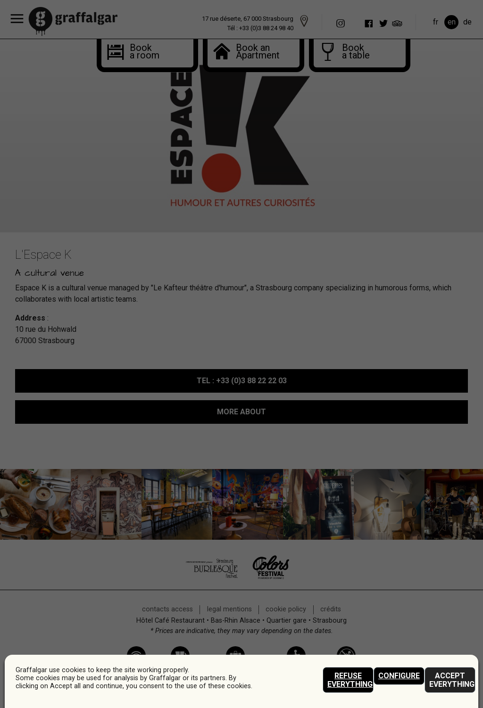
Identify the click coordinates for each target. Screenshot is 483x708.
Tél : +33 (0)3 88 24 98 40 (260, 28)
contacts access (167, 609)
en (452, 21)
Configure (399, 675)
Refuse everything (350, 680)
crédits (330, 609)
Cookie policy (286, 609)
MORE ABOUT (241, 411)
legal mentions (229, 609)
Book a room (141, 52)
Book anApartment (253, 52)
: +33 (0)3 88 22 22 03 (242, 380)
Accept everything (452, 680)
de (467, 21)
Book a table (353, 52)
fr (435, 21)
